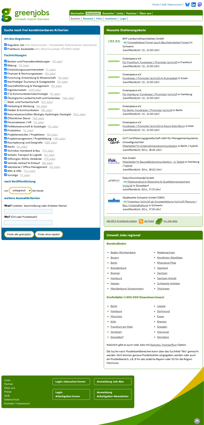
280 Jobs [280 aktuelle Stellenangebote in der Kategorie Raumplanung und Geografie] (50, 142)
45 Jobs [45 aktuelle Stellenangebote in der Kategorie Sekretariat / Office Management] (54, 167)
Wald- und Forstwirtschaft (23, 102)
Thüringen (163, 288)
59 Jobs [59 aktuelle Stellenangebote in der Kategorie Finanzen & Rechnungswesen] (50, 73)
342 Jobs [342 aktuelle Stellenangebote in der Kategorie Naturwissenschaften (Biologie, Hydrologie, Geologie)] (79, 114)
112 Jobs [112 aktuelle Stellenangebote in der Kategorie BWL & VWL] (30, 171)
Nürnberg (163, 337)
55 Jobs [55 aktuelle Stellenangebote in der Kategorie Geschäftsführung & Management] (56, 86)
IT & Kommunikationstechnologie (27, 94)
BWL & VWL (14, 171)
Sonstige (12, 175)
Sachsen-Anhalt (166, 278)
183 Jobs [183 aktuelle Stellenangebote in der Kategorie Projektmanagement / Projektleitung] (59, 138)
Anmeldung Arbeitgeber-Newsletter (113, 394)
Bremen (115, 273)
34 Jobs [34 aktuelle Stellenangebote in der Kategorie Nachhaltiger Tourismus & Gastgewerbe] (62, 81)
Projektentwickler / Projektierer (26, 134)
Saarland (162, 268)
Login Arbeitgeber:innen (67, 394)
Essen (160, 316)
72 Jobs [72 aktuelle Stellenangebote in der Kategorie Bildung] (23, 65)
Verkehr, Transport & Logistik (24, 155)
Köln (113, 321)
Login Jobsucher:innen (70, 381)
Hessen (115, 283)
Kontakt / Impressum (17, 403)
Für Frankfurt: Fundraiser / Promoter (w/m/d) (150, 62)
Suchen (75, 18)
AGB (163, 4)
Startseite (77, 13)
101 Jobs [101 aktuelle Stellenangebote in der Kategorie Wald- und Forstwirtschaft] (47, 102)
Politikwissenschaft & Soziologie (26, 126)
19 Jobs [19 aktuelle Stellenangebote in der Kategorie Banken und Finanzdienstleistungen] (57, 61)
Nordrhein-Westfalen (170, 257)
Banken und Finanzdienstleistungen (28, 61)
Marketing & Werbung (20, 106)
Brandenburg (119, 268)
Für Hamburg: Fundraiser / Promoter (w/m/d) (150, 94)
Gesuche (108, 13)
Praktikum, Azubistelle (43, 49)
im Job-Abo (171, 221)
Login (123, 18)
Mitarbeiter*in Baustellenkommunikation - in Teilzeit (153, 162)
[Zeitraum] (20, 190)
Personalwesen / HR (19, 122)
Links (120, 13)
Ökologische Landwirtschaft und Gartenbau (33, 98)
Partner (131, 13)
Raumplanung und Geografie (24, 142)
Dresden (162, 326)
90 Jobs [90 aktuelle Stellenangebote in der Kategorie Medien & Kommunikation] (46, 110)
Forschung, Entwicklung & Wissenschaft (31, 77)
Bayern (115, 257)
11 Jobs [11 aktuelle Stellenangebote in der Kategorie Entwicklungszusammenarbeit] (50, 69)
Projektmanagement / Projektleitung (29, 138)
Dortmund (163, 311)
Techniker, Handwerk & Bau (23, 150)
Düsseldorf (117, 337)
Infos (99, 18)
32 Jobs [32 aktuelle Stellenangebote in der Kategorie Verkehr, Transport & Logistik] (49, 155)
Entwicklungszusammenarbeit (25, 69)
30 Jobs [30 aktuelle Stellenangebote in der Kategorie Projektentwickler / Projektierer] (52, 134)
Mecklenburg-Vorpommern (127, 288)
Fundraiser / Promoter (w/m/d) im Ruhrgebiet (150, 78)
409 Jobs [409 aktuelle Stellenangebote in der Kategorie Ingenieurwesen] (34, 90)
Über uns (145, 13)
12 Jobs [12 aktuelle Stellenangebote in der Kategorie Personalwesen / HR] (38, 122)
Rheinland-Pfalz (166, 262)
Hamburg (116, 278)
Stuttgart (116, 332)
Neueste (88, 18)
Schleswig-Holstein (168, 283)
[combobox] (28, 222)
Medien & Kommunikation (23, 110)
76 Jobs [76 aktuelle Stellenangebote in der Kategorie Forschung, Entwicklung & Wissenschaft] (63, 77)
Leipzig (161, 306)
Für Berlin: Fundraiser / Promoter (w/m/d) (148, 110)
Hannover (163, 332)
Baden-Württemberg (123, 252)
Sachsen (162, 273)
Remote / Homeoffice (163, 345)
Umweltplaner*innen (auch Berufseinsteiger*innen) (159, 42)
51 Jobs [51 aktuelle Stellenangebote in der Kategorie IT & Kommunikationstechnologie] (55, 94)
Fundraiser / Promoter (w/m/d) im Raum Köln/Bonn (154, 126)
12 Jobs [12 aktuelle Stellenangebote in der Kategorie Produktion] (28, 130)
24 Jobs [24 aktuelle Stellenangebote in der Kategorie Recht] (22, 146)
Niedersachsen (166, 252)
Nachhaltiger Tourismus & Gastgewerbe (31, 81)
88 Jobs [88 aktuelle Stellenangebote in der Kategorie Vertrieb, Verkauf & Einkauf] (47, 163)
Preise (155, 4)
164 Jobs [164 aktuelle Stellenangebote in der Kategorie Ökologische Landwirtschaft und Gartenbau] (68, 98)
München (116, 316)
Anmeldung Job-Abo (110, 381)
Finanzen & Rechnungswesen (25, 73)
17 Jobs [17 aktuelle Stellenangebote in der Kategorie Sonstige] (25, 175)
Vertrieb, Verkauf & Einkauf (23, 163)
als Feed (149, 221)
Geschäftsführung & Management (28, 86)
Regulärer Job (52, 45)
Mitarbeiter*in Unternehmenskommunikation (150, 146)
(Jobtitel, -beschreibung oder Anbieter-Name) (35, 205)
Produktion (14, 130)
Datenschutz (175, 4)
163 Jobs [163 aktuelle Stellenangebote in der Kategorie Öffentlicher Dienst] (38, 118)
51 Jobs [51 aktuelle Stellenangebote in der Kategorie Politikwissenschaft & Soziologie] (53, 126)
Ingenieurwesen (16, 90)
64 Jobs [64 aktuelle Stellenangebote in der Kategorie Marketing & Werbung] (41, 106)
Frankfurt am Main (122, 326)
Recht (11, 146)
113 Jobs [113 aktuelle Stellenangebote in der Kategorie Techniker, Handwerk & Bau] (48, 150)
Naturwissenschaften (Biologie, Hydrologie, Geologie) (39, 114)
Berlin (114, 262)
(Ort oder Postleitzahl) (20, 217)
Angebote (93, 13)
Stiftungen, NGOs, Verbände (24, 159)
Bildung (12, 65)
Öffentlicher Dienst (18, 118)
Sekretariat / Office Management (27, 167)
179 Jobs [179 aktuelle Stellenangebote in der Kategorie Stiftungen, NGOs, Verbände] (49, 159)
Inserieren (111, 18)
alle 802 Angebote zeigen (122, 221)
